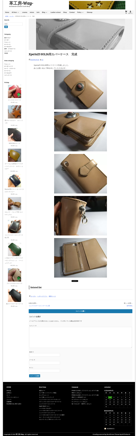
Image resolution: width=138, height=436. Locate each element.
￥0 (126, 13)
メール (32, 360)
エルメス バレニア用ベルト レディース (50, 419)
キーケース (7, 44)
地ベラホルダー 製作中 (78, 404)
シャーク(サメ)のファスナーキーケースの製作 (52, 415)
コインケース (8, 51)
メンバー (9, 399)
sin (42, 60)
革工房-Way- (21, 3)
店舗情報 (9, 401)
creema (24, 12)
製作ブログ (7, 37)
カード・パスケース (9, 68)
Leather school (56, 12)
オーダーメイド (8, 66)
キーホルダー (8, 46)
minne (32, 12)
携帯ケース (52, 296)
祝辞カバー (42, 390)
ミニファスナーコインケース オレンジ (49, 399)
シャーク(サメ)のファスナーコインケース (50, 410)
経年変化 (129, 305)
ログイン (130, 13)
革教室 (6, 53)
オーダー (33, 296)
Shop (65, 12)
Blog (43, 12)
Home (7, 12)
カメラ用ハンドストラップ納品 (47, 392)
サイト (31, 367)
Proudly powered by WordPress (103, 434)
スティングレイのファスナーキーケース (50, 401)
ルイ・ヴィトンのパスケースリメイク (49, 417)
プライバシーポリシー (13, 397)
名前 (31, 352)
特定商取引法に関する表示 (14, 404)
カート (8, 395)
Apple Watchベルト (44, 406)
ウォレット (7, 42)
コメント (33, 325)
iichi (38, 12)
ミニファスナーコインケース (47, 404)
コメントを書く (80, 311)
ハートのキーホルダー (45, 408)
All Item (14, 12)
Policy (79, 12)
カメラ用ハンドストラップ (46, 397)
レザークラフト (42, 296)
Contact (72, 12)
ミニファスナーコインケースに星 (39, 305)
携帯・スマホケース (9, 48)
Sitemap (89, 12)
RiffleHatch (126, 434)
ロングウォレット (44, 395)
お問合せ (9, 392)
